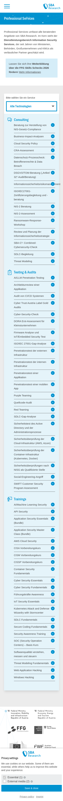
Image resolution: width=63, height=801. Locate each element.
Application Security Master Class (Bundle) (34, 532)
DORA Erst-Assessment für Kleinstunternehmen (34, 323)
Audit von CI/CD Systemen (34, 296)
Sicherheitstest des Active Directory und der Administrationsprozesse (34, 427)
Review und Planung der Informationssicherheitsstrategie (34, 233)
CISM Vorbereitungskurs (34, 555)
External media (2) (16, 781)
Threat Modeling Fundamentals (34, 663)
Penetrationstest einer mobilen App (34, 386)
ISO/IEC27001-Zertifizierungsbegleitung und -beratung (34, 195)
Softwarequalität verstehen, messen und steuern (34, 654)
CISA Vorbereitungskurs (34, 548)
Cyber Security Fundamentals (34, 587)
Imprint (39, 796)
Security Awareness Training (34, 634)
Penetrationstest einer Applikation (34, 375)
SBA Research (51, 6)
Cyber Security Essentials (34, 580)
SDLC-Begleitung (34, 254)
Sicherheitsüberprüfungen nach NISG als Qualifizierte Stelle (34, 467)
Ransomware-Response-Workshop (34, 222)
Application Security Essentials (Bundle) (34, 520)
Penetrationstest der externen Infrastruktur (34, 352)
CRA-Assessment (34, 150)
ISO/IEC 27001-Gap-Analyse (34, 343)
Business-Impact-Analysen (34, 136)
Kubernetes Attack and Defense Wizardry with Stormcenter (34, 610)
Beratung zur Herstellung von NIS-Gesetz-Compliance (34, 127)
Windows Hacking (34, 677)
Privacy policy (27, 796)
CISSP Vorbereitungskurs (34, 562)
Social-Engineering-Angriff (34, 477)
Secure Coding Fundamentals (34, 627)
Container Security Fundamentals (34, 571)
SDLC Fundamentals (34, 619)
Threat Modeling (34, 261)
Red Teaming (34, 409)
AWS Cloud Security (34, 541)
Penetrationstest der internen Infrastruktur (34, 364)
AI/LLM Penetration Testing (34, 277)
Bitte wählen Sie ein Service (20, 97)
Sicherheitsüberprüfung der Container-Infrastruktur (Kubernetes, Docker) (34, 454)
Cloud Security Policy (34, 143)
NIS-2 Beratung (34, 206)
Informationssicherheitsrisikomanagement (34, 184)
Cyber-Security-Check (34, 314)
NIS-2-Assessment (34, 213)
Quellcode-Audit (34, 402)
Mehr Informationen (30, 72)
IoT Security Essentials (34, 601)
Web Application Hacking (34, 670)
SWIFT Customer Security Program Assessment (34, 485)
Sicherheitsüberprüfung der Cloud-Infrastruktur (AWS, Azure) (34, 441)
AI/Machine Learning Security (34, 504)
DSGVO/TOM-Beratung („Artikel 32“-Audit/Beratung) (34, 174)
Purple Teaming (34, 395)
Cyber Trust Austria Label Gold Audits (34, 305)
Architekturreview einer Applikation (34, 286)
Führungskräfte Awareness (34, 594)
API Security (34, 511)
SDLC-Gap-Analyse (34, 416)
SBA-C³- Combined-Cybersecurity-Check (34, 244)
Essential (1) (13, 777)
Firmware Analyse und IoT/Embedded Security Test (34, 334)
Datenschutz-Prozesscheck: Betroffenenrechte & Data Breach (34, 161)
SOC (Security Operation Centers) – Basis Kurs (34, 642)
